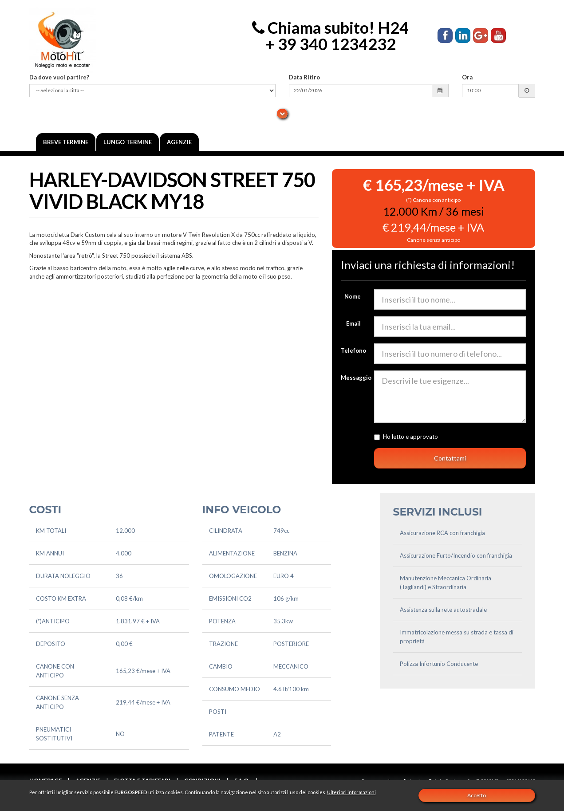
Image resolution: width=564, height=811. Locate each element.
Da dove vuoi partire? (59, 77)
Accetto (476, 795)
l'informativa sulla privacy (472, 436)
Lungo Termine (127, 142)
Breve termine (65, 142)
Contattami (450, 458)
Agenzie (179, 142)
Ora (467, 77)
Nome (352, 296)
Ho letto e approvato (439, 436)
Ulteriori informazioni (351, 792)
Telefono (353, 350)
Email (353, 323)
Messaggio (354, 377)
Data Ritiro (304, 77)
